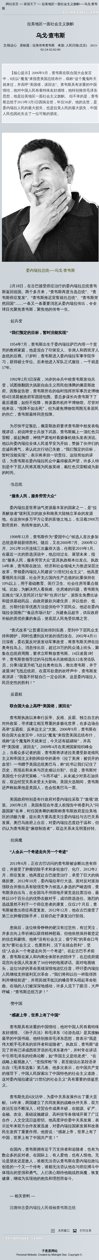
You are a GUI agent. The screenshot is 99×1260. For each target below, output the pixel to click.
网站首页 (12, 4)
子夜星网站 (50, 1251)
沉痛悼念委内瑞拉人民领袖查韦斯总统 (43, 1208)
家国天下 (30, 4)
